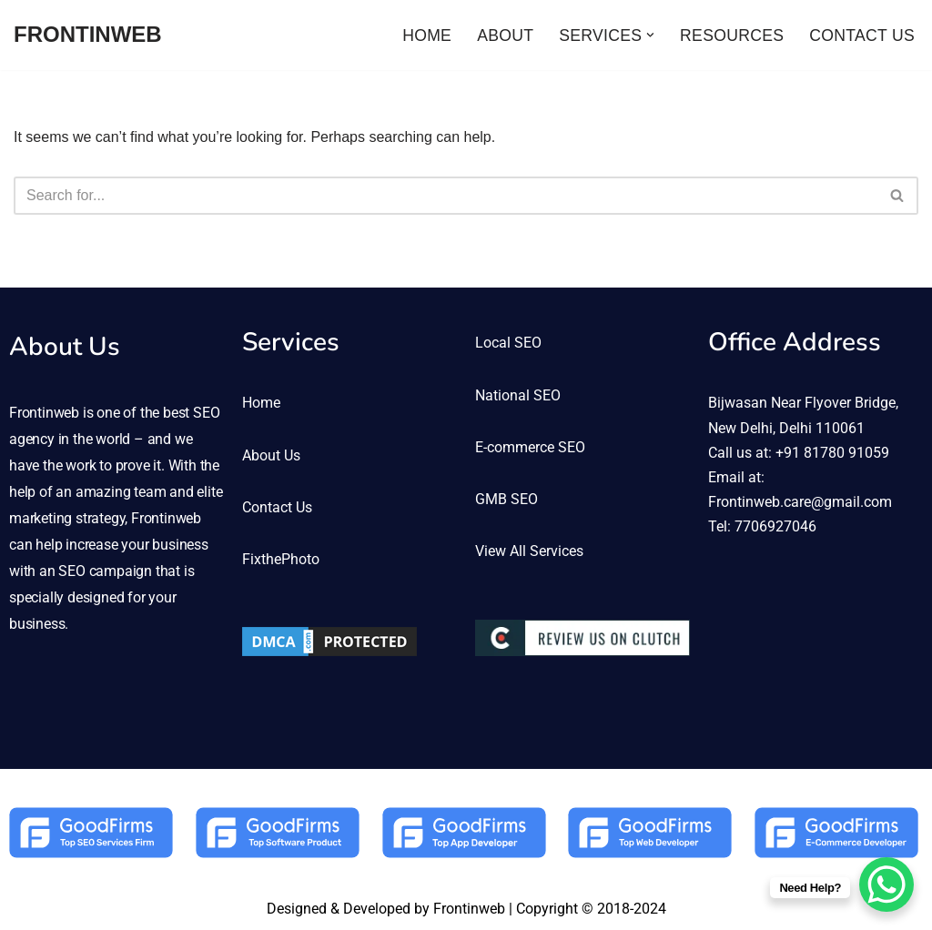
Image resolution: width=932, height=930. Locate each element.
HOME (426, 35)
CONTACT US (862, 35)
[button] (650, 35)
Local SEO (508, 342)
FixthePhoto (280, 559)
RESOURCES (732, 35)
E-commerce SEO (530, 447)
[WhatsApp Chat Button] (886, 884)
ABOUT (505, 35)
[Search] (445, 196)
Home (261, 402)
